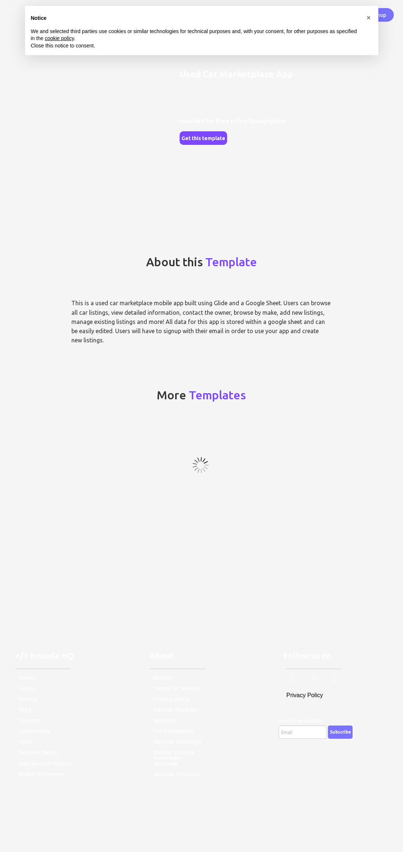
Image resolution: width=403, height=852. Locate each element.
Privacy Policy (304, 695)
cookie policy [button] (59, 38)
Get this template (203, 138)
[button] (369, 18)
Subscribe (340, 732)
